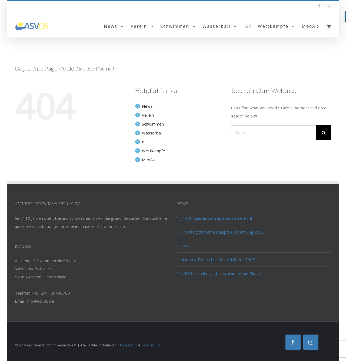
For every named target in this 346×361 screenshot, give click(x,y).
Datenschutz (150, 345)
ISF (145, 141)
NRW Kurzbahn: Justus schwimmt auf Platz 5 (221, 273)
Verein (148, 115)
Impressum (128, 345)
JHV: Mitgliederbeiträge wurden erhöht (216, 218)
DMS (184, 245)
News (147, 106)
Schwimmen (153, 124)
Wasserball (152, 133)
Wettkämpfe (153, 150)
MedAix (149, 159)
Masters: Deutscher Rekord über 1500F (217, 259)
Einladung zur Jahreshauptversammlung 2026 (222, 232)
